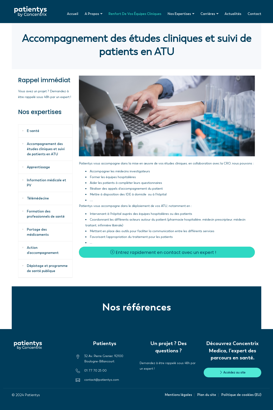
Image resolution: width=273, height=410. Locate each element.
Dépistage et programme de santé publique (47, 268)
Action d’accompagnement (43, 250)
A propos (92, 14)
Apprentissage (38, 167)
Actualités (233, 14)
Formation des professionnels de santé (46, 213)
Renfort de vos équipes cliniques (135, 14)
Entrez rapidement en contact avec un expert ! (163, 252)
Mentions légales (178, 395)
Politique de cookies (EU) (241, 395)
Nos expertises (179, 14)
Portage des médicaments (38, 232)
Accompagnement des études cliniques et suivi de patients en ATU (46, 149)
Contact (254, 14)
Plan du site (206, 395)
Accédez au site (232, 372)
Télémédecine (38, 198)
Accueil (72, 14)
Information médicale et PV (46, 182)
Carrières (207, 14)
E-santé (33, 131)
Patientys (32, 395)
